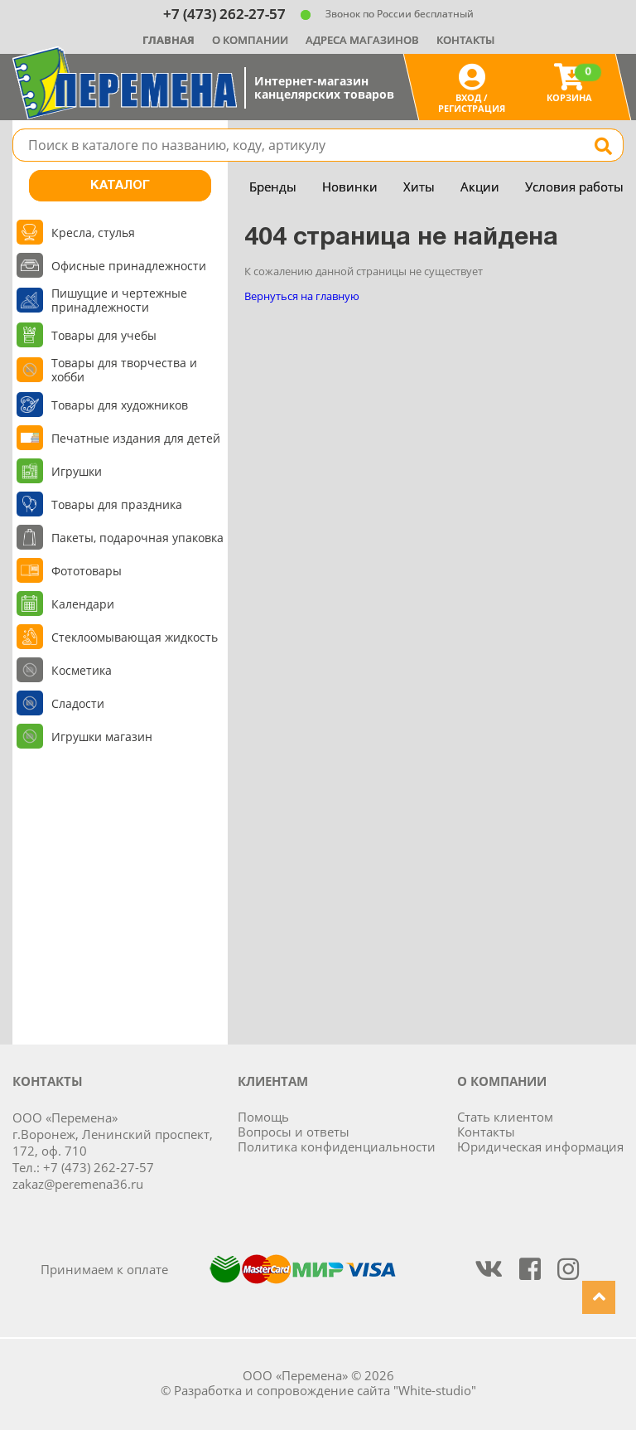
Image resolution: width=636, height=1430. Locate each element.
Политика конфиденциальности (337, 1146)
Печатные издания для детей (135, 438)
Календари (82, 604)
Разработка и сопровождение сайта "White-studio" (325, 1390)
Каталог (120, 185)
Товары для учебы (104, 335)
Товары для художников (119, 405)
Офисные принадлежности (128, 266)
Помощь (263, 1116)
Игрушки (76, 471)
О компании (250, 39)
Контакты (465, 39)
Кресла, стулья (93, 232)
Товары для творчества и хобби (124, 370)
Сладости (77, 703)
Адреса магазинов (362, 39)
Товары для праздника (116, 504)
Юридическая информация (540, 1146)
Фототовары (86, 571)
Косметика (81, 670)
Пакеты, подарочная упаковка (137, 538)
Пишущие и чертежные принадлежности (119, 300)
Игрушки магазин (101, 737)
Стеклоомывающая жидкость (134, 637)
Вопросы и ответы (293, 1131)
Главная (168, 39)
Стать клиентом (505, 1116)
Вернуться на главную (301, 295)
